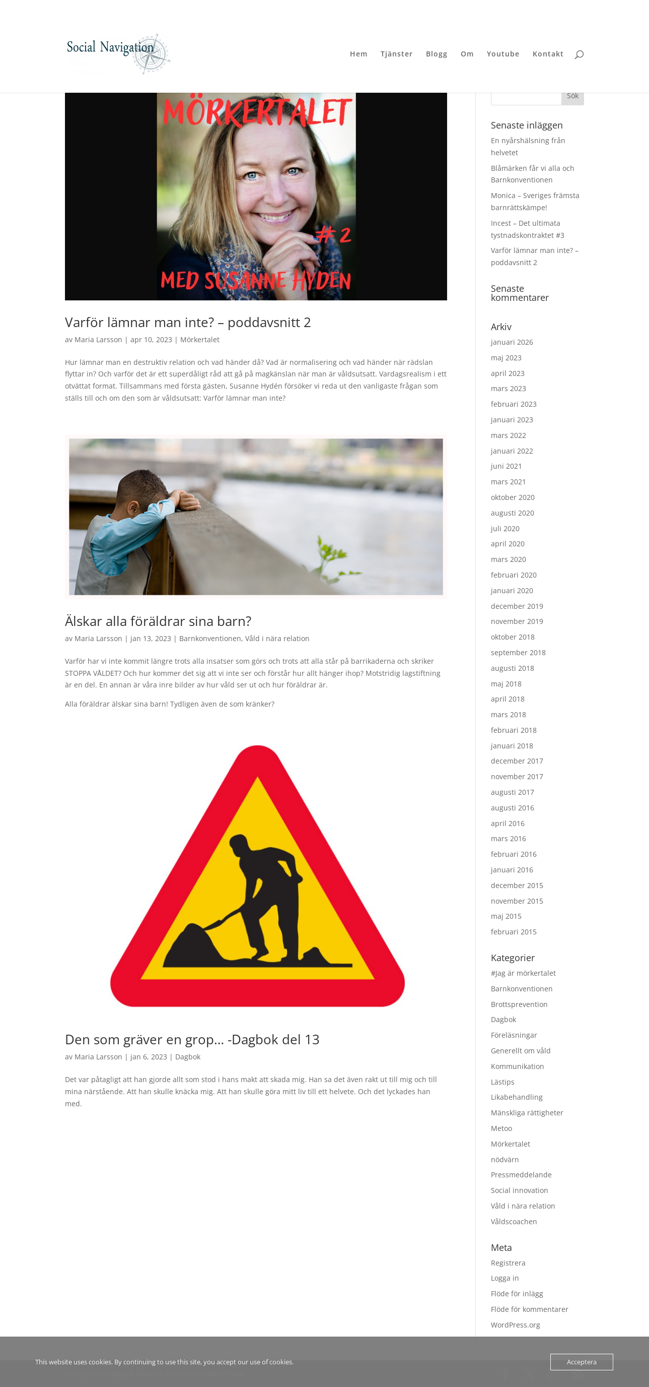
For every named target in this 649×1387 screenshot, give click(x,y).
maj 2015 (506, 916)
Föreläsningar (514, 1035)
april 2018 (508, 699)
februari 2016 (514, 854)
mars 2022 (508, 435)
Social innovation (519, 1190)
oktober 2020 (513, 497)
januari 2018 (512, 745)
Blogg (437, 54)
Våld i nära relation (277, 638)
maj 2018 (506, 683)
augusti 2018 (512, 668)
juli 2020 (505, 528)
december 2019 (517, 606)
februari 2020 (514, 575)
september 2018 (518, 652)
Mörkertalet (200, 339)
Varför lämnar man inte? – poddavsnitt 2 (188, 322)
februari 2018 (514, 730)
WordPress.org (515, 1325)
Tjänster (397, 54)
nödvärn (505, 1159)
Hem (359, 54)
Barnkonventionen (210, 638)
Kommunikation (517, 1066)
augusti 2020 (512, 513)
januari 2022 (512, 451)
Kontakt (548, 54)
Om (467, 54)
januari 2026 (512, 342)
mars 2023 (508, 388)
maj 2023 (506, 357)
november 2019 (517, 621)
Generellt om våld (521, 1050)
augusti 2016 (512, 807)
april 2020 (508, 543)
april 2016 (508, 823)
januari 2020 (512, 590)
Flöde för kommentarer (529, 1309)
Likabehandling (517, 1097)
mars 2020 (508, 559)
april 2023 (508, 373)
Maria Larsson (98, 339)
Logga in (505, 1278)
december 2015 (517, 885)
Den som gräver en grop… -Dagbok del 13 (192, 1039)
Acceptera (582, 1361)
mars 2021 (508, 481)
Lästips (503, 1082)
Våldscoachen (514, 1221)
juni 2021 (506, 466)
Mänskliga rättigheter (527, 1112)
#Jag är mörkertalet (523, 973)
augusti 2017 (512, 792)
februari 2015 (514, 931)
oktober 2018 (513, 637)
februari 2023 (514, 404)
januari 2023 (512, 419)
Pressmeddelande (521, 1174)
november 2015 (517, 901)
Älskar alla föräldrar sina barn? (158, 621)
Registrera (508, 1263)
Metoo (501, 1128)
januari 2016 (512, 869)
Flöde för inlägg (517, 1293)
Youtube (503, 54)
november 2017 (517, 776)
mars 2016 (508, 838)
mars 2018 (508, 714)
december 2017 (517, 761)
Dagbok (187, 1056)
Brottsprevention (519, 1004)
